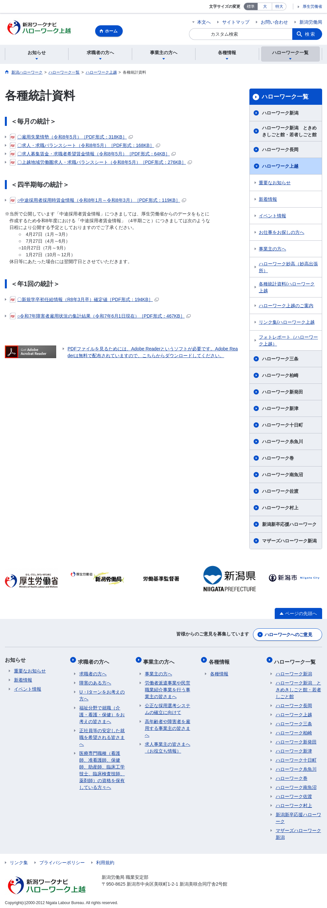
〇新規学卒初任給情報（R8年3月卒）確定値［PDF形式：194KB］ (84, 300)
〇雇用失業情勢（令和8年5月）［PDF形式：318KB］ (71, 138)
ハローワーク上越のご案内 (286, 306)
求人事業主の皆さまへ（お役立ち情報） (167, 744)
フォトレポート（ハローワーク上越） (288, 341)
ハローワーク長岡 (280, 150)
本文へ (204, 22)
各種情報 (220, 659)
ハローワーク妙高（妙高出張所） (288, 268)
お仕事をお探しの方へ (281, 233)
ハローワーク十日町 (282, 426)
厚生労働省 (312, 6)
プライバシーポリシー (62, 859)
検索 (310, 34)
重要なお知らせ (275, 183)
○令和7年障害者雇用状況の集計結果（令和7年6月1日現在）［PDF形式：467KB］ (100, 317)
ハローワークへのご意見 (288, 634)
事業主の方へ (272, 249)
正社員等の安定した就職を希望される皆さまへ (102, 734)
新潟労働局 (310, 22)
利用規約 (105, 859)
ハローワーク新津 (280, 409)
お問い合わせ (274, 22)
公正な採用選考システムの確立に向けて (167, 706)
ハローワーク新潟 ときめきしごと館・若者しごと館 (289, 132)
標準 (251, 6)
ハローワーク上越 (280, 167)
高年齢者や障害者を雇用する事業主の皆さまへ (167, 725)
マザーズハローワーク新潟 (289, 541)
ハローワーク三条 (280, 359)
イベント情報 (272, 216)
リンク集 (19, 859)
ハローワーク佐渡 (280, 492)
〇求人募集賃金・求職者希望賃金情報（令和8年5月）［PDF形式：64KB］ (93, 154)
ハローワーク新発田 (282, 392)
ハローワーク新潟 (280, 113)
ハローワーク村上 (280, 508)
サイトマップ (235, 22)
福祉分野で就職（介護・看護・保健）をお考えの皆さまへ (102, 711)
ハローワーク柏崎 (280, 376)
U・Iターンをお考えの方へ (102, 692)
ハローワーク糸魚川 (282, 442)
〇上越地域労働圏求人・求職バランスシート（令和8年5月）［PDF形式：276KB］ (101, 163)
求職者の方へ (94, 659)
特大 (279, 6)
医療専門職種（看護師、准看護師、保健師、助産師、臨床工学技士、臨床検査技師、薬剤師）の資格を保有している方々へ (102, 767)
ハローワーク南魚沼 (282, 475)
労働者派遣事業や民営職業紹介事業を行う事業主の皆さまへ (167, 686)
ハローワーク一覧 (285, 97)
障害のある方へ (95, 679)
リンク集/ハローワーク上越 (287, 323)
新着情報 (268, 200)
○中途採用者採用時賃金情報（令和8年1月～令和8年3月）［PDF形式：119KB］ (98, 201)
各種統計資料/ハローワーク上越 (287, 288)
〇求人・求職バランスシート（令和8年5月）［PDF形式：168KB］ (85, 146)
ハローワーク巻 (278, 459)
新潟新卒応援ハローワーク (289, 525)
